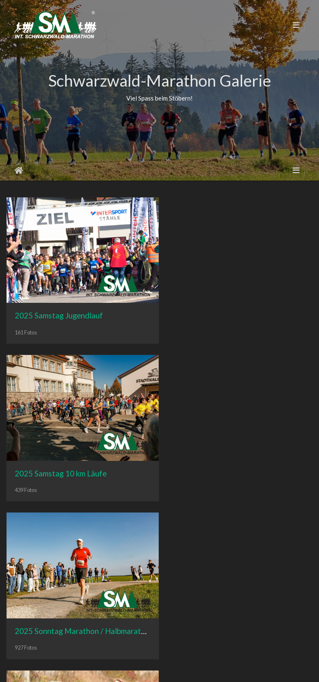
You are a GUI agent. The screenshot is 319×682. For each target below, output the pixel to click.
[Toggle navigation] (296, 25)
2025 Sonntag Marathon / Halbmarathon (84, 465)
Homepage (122, 668)
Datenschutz (194, 668)
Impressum (156, 668)
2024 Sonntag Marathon (216, 618)
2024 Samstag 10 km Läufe (61, 618)
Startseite (18, 170)
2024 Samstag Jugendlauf (218, 465)
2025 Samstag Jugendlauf (59, 311)
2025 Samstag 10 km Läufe (220, 311)
